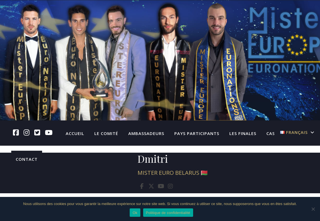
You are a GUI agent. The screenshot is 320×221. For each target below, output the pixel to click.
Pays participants (196, 133)
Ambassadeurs (146, 133)
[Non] (313, 209)
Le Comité (106, 133)
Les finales (242, 133)
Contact (27, 159)
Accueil (75, 133)
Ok (134, 213)
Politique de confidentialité (168, 213)
